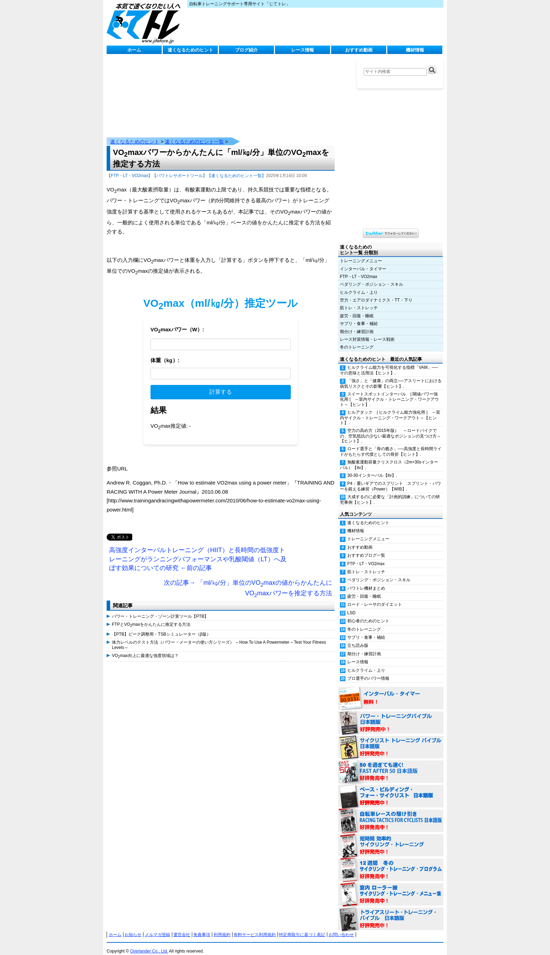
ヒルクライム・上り (359, 285)
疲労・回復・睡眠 (357, 308)
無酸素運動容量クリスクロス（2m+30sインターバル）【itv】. (389, 458)
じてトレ (145, 23)
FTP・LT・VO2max (358, 269)
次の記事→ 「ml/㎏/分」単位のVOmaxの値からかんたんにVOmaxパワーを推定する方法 (248, 581)
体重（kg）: (165, 353)
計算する (220, 385)
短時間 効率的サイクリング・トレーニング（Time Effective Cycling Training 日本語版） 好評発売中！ (390, 838)
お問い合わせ (341, 927)
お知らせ (133, 927)
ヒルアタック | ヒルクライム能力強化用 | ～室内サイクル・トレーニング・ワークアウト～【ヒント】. (390, 410)
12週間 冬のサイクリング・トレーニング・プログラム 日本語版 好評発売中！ (390, 863)
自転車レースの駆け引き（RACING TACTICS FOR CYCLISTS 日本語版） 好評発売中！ (390, 814)
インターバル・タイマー (363, 261)
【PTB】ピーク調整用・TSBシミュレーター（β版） (161, 627)
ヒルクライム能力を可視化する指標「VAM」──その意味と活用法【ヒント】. (389, 363)
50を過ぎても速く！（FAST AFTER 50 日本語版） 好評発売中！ (390, 765)
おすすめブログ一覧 (366, 548)
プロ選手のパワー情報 (368, 671)
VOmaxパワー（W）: (177, 323)
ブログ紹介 (246, 50)
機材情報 (415, 50)
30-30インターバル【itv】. (372, 468)
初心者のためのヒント (368, 613)
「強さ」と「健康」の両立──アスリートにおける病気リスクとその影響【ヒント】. (391, 376)
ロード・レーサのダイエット (374, 597)
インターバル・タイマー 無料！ (390, 691)
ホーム (134, 50)
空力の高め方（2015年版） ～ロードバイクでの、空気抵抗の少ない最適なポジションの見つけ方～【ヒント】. (390, 428)
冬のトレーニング (357, 340)
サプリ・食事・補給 (359, 316)
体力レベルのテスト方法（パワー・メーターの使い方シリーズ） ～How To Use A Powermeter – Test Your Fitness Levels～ (219, 638)
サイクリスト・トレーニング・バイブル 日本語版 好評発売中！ (390, 740)
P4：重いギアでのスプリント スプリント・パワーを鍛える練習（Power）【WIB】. (390, 479)
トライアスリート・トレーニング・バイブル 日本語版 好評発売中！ (390, 912)
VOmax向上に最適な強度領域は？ (145, 649)
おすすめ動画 (359, 50)
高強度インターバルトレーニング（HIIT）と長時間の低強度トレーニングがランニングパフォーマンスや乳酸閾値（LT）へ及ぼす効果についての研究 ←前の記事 (198, 552)
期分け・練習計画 (357, 324)
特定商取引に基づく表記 (302, 927)
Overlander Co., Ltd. (149, 944)
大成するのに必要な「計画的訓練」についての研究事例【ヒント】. (390, 492)
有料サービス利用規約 (255, 927)
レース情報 (302, 50)
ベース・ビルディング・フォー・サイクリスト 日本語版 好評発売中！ (390, 789)
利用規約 (222, 927)
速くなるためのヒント (190, 50)
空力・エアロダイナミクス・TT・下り (376, 293)
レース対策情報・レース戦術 (367, 332)
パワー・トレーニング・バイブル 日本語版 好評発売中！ (390, 716)
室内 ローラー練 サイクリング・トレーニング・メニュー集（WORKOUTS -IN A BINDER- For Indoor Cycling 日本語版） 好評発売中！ (390, 887)
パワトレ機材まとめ (366, 581)
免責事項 (201, 927)
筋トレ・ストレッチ (359, 300)
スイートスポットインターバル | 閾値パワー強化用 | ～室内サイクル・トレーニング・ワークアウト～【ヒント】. (389, 392)
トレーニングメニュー (361, 253)
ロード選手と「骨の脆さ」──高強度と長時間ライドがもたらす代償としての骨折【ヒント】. (391, 444)
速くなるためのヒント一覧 (194, 134)
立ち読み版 (357, 638)
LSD (351, 605)
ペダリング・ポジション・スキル (371, 277)
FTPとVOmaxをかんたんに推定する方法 (151, 618)
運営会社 (181, 927)
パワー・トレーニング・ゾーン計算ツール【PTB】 (160, 609)
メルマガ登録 (157, 927)
